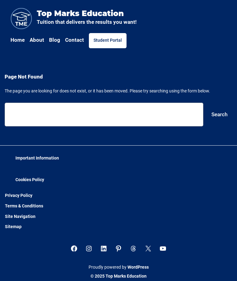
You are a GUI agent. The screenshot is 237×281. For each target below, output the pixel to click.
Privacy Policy (18, 195)
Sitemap (13, 226)
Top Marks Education (80, 13)
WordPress (138, 267)
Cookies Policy (29, 179)
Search (219, 114)
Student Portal (108, 40)
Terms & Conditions (24, 206)
